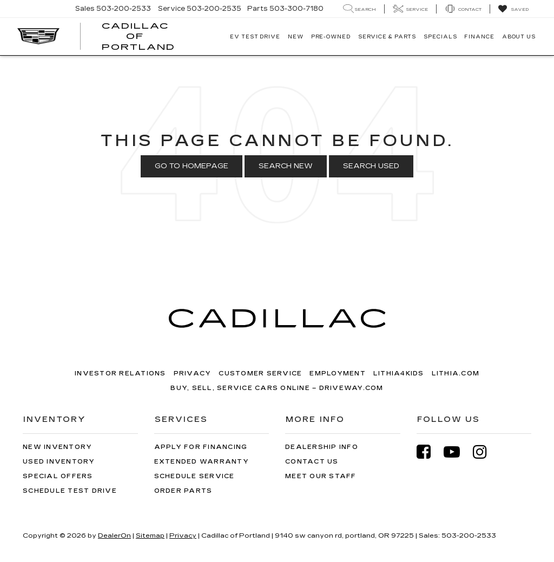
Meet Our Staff (321, 476)
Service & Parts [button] (387, 36)
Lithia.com (456, 373)
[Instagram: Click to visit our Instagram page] (485, 451)
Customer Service (260, 373)
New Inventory (57, 447)
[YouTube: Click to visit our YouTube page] (457, 451)
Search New (286, 166)
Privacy (193, 373)
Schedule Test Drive (70, 490)
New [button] (296, 36)
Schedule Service (194, 476)
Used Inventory (59, 461)
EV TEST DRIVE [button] (255, 36)
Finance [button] (479, 36)
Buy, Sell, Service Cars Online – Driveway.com (276, 388)
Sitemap (150, 535)
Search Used (371, 166)
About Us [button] (519, 36)
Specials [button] (440, 36)
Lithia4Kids (398, 373)
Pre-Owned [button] (331, 36)
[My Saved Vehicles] (513, 9)
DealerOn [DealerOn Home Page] (114, 535)
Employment (337, 373)
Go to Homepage (191, 166)
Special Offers (58, 476)
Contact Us (312, 461)
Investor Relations (120, 373)
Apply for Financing (201, 447)
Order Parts (183, 490)
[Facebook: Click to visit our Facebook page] (429, 451)
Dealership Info (321, 447)
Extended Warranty (201, 461)
